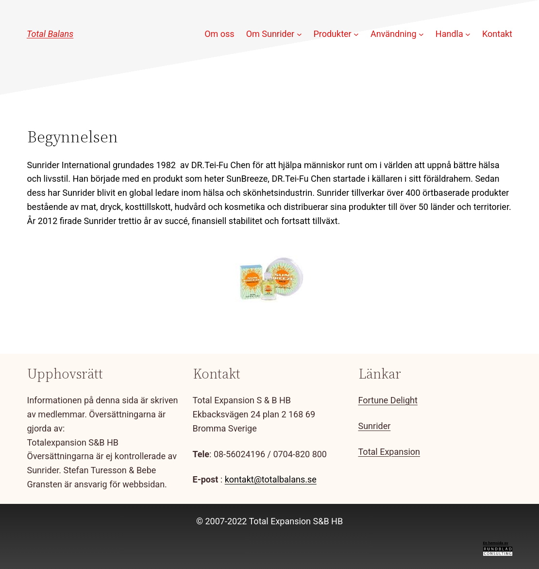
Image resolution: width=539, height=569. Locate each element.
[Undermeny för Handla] (468, 34)
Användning (394, 34)
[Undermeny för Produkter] (356, 34)
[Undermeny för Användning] (421, 34)
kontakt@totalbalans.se (271, 479)
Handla (449, 34)
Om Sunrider (270, 34)
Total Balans (50, 34)
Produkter (332, 34)
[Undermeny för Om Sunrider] (299, 34)
